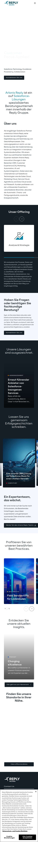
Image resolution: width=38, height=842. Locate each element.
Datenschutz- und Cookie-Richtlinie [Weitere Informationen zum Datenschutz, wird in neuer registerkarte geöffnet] (14, 831)
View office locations (19, 764)
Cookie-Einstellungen (9, 837)
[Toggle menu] (35, 3)
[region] (19, 815)
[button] (14, 78)
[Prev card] (26, 608)
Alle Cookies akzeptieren (27, 837)
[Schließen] (36, 791)
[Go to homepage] (13, 3)
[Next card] (21, 219)
